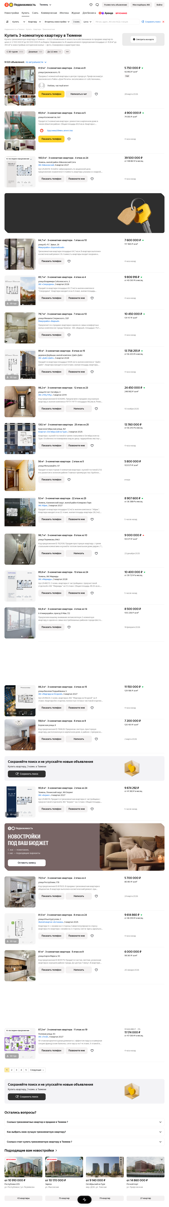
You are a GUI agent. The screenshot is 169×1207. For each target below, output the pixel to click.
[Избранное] (91, 4)
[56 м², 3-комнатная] (21, 477)
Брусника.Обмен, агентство (60, 130)
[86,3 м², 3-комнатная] (21, 702)
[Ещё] (67, 51)
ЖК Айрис (43, 505)
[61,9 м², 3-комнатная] (21, 87)
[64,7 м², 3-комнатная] (21, 256)
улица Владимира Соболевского (53, 281)
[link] (159, 4)
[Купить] (25, 13)
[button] (97, 4)
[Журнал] (75, 13)
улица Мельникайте (47, 466)
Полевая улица (45, 1034)
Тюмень (41, 162)
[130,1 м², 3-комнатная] (21, 440)
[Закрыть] (163, 22)
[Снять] (35, 13)
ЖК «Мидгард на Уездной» (50, 694)
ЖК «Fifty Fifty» (45, 395)
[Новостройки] (12, 13)
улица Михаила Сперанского (51, 318)
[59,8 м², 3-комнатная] (21, 736)
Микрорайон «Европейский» (51, 247)
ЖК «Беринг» (44, 795)
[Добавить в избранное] (96, 94)
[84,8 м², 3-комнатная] (21, 624)
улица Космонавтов (47, 117)
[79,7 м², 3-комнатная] (21, 329)
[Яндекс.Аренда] (105, 13)
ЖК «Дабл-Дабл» (46, 358)
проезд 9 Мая (60, 613)
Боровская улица (46, 725)
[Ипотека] (64, 13)
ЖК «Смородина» (46, 284)
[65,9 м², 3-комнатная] (21, 132)
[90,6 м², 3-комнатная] (21, 803)
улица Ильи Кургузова (48, 919)
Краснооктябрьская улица (50, 429)
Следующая (37, 1070)
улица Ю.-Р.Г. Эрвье (47, 244)
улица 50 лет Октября (48, 392)
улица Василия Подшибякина (51, 691)
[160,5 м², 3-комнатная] (21, 173)
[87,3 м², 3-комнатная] (21, 1045)
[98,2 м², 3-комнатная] (21, 403)
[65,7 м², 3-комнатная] (21, 293)
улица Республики (46, 882)
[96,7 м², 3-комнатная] (21, 551)
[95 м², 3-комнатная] (21, 366)
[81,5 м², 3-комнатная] (21, 930)
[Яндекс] (7, 5)
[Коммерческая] (49, 13)
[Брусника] (120, 13)
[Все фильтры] (7, 22)
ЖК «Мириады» (45, 579)
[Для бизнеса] (89, 13)
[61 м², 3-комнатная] (21, 967)
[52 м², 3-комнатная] (21, 514)
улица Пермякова (46, 539)
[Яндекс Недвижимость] (22, 5)
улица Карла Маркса (47, 956)
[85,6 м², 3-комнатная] (21, 588)
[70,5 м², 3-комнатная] (21, 893)
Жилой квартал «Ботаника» (50, 922)
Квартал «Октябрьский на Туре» (53, 432)
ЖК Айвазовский (46, 165)
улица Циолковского (47, 72)
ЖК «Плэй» (43, 1037)
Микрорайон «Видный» (48, 321)
